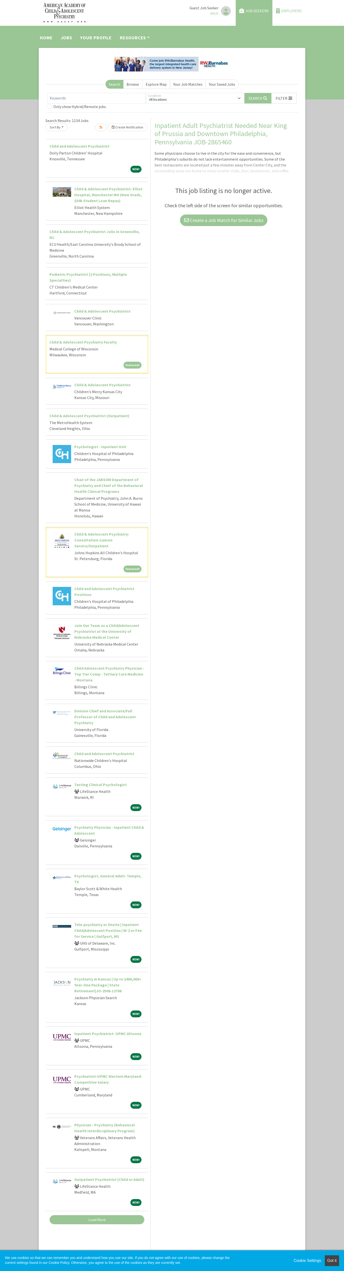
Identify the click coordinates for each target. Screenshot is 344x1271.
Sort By (55, 127)
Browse (132, 84)
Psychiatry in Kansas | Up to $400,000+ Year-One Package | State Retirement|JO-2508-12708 (107, 985)
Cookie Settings (307, 1260)
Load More (97, 1219)
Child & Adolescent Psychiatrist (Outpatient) (89, 415)
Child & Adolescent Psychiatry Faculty (83, 342)
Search (114, 84)
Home (46, 38)
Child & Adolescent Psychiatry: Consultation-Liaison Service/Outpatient (101, 540)
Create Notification (127, 127)
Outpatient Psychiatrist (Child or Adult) (109, 1179)
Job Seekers (254, 11)
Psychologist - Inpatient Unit (100, 446)
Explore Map (156, 84)
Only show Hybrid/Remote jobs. (80, 106)
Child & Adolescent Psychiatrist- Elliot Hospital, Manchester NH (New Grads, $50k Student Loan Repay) (108, 194)
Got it (332, 1260)
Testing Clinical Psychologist (100, 784)
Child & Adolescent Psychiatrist (102, 311)
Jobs (66, 38)
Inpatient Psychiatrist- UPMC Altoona (107, 1033)
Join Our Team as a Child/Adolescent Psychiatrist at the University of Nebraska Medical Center (106, 631)
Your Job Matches (188, 84)
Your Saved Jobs (222, 84)
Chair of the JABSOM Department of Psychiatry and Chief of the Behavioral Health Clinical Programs (108, 485)
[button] (284, 98)
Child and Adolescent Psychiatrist (79, 146)
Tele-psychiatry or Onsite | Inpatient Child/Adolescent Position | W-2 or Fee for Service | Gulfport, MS (108, 930)
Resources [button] (133, 38)
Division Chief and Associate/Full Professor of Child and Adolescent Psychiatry (105, 716)
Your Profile (96, 38)
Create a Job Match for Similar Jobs (223, 220)
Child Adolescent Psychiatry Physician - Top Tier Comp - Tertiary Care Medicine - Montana (109, 674)
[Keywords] (96, 98)
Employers (289, 11)
